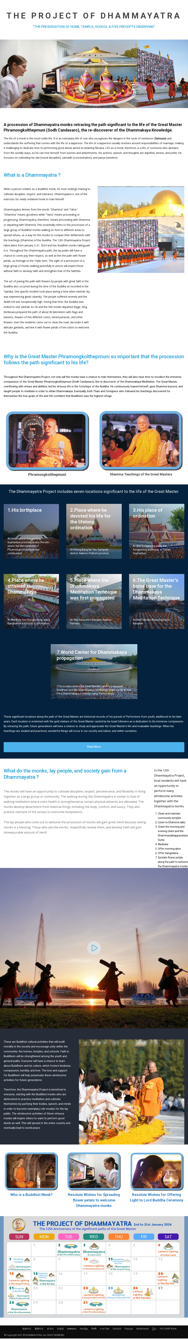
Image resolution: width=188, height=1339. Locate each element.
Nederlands (142, 1329)
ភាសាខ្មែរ (84, 1329)
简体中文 (26, 1329)
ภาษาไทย (104, 1329)
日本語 (60, 1329)
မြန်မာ (154, 1329)
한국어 (50, 1329)
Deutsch (117, 1329)
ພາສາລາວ (71, 1329)
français (129, 1329)
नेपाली (93, 1329)
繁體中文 (39, 1329)
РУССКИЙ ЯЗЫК (168, 1329)
